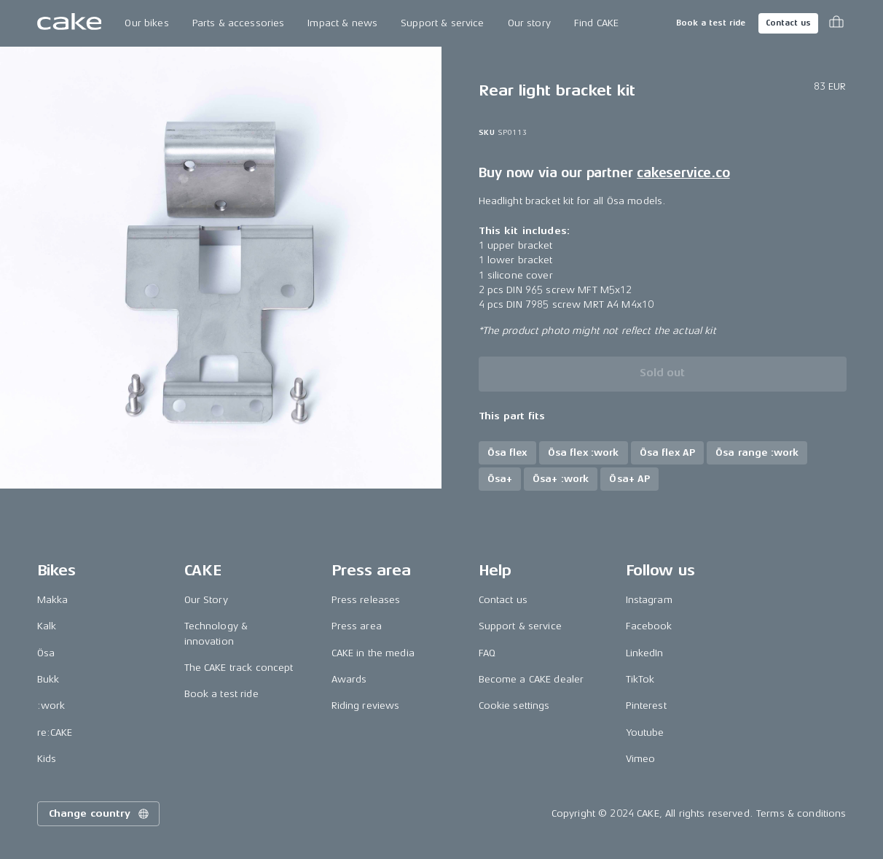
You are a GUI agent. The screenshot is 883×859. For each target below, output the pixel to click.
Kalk (47, 626)
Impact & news (342, 23)
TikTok (640, 679)
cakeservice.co (683, 173)
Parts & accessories (238, 23)
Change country (100, 813)
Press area (356, 626)
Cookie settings (514, 705)
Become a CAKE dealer (531, 679)
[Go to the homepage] (69, 23)
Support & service (442, 23)
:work (51, 705)
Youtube (645, 732)
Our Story (206, 599)
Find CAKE (596, 23)
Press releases (366, 599)
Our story (529, 23)
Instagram (649, 599)
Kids (47, 758)
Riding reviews (365, 705)
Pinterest (646, 705)
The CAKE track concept (239, 667)
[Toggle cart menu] (836, 23)
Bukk (48, 679)
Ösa (46, 653)
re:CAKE (55, 732)
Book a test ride (710, 23)
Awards (349, 679)
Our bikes (146, 23)
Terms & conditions (801, 813)
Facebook (649, 626)
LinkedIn (645, 653)
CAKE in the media (373, 653)
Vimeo (641, 758)
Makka (52, 599)
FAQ (487, 653)
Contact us (788, 23)
